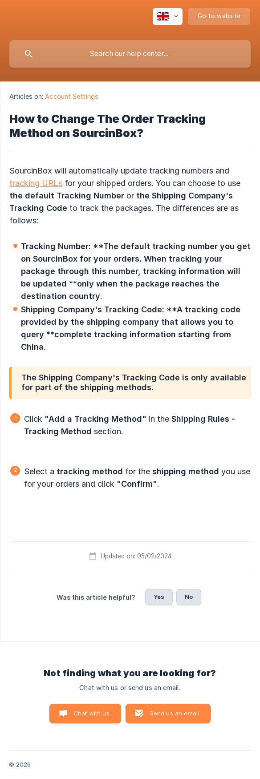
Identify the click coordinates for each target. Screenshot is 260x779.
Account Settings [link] (71, 96)
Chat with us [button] (91, 713)
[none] (168, 16)
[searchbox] (130, 54)
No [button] (189, 596)
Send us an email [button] (174, 713)
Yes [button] (159, 596)
